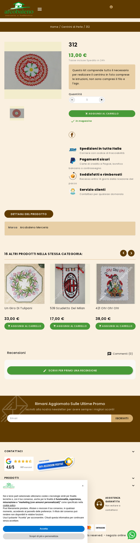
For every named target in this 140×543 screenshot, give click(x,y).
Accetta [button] (44, 528)
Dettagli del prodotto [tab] (29, 214)
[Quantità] (87, 99)
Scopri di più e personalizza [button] (43, 536)
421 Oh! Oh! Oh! (107, 308)
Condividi (72, 135)
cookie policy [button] (9, 505)
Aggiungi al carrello (102, 113)
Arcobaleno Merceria (34, 227)
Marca (13, 227)
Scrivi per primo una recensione (70, 371)
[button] (83, 486)
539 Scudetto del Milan (67, 308)
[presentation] (105, 429)
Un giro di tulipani (18, 308)
